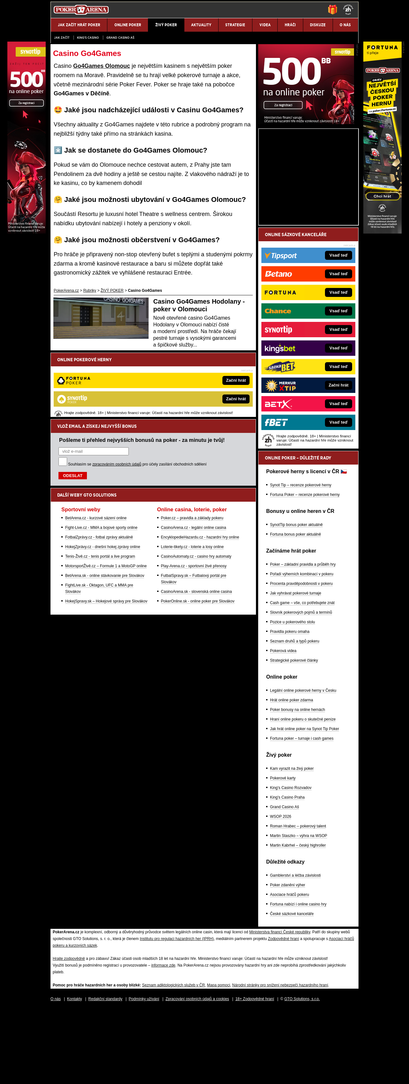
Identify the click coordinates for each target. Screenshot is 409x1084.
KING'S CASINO (88, 38)
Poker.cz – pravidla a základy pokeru (192, 451)
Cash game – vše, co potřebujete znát (302, 677)
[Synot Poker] (306, 197)
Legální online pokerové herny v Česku (303, 765)
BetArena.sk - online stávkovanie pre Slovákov (104, 509)
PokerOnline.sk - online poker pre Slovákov (198, 534)
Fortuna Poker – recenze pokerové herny (305, 569)
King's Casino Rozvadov (291, 862)
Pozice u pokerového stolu (292, 697)
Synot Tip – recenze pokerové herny (300, 560)
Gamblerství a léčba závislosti (295, 950)
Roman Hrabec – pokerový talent (298, 901)
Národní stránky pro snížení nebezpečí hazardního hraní (280, 1060)
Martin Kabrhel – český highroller (298, 920)
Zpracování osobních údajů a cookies (197, 1074)
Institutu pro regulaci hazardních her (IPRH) (177, 1013)
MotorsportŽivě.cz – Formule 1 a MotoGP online (106, 499)
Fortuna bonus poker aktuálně (295, 609)
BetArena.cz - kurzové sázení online (96, 451)
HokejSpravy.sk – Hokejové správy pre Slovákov (106, 534)
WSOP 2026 (280, 891)
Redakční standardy (105, 1074)
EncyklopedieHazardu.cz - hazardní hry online (200, 470)
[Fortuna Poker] (382, 232)
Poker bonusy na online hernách (297, 784)
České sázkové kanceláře (292, 988)
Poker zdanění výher (287, 960)
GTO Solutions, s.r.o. (302, 1074)
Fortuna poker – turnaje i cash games (302, 813)
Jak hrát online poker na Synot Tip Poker (304, 803)
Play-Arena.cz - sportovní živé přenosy (194, 499)
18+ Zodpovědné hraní (254, 1074)
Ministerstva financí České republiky (279, 1007)
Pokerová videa (283, 725)
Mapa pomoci (218, 1060)
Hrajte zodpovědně (69, 1033)
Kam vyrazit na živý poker (292, 843)
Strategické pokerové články (294, 735)
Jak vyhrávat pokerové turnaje (295, 668)
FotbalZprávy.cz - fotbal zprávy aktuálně (99, 470)
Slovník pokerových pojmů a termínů (301, 687)
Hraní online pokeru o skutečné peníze (303, 794)
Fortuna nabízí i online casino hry (298, 979)
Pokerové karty (283, 853)
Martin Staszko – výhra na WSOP (298, 910)
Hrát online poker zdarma (291, 775)
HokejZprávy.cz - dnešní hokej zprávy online (102, 480)
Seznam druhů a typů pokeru (294, 716)
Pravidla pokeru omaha (289, 706)
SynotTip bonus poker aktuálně (296, 599)
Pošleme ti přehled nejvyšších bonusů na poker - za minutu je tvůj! (142, 373)
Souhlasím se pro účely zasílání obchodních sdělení (137, 397)
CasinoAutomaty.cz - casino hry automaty (196, 490)
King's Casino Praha (287, 872)
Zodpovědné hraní (283, 1013)
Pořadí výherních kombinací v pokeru (301, 649)
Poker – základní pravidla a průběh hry (303, 639)
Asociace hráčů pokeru (289, 969)
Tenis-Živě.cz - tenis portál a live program (100, 490)
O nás (55, 1074)
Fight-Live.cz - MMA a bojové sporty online (101, 461)
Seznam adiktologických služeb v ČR (173, 1060)
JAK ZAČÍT (61, 38)
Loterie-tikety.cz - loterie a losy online (192, 480)
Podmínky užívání (144, 1074)
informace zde (163, 1040)
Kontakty (74, 1074)
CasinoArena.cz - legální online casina (193, 461)
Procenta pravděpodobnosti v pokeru (301, 658)
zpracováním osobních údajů (116, 397)
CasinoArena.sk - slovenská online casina (196, 525)
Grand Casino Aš (120, 38)
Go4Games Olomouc (101, 66)
